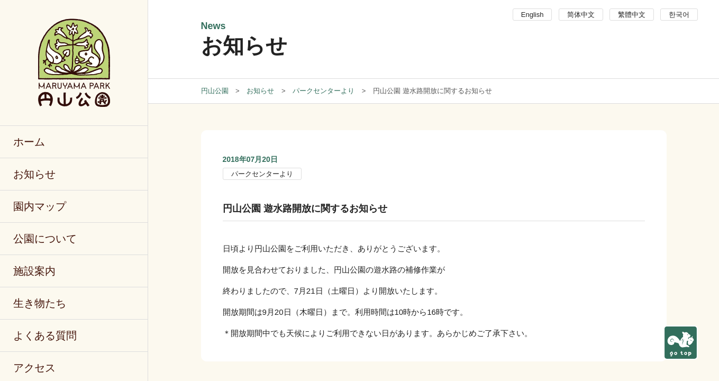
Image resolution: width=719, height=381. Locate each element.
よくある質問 (45, 335)
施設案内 (34, 271)
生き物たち (39, 303)
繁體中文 (631, 15)
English (532, 15)
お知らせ (34, 174)
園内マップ (39, 206)
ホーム (29, 142)
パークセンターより (262, 174)
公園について (45, 238)
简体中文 (581, 15)
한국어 (679, 15)
